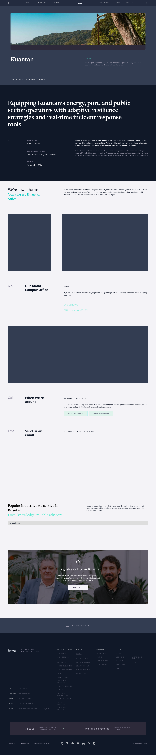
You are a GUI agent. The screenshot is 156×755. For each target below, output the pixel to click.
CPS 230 (60, 690)
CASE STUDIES (102, 664)
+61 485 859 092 (25, 694)
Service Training (64, 677)
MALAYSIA (119, 668)
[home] (79, 3)
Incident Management (62, 703)
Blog (118, 3)
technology (105, 3)
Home (13, 79)
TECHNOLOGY (81, 673)
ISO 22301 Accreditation (63, 694)
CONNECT (119, 653)
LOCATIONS (120, 657)
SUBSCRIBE (136, 662)
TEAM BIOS (100, 657)
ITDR (59, 673)
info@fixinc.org (25, 699)
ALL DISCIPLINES (63, 657)
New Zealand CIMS (65, 699)
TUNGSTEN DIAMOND (83, 670)
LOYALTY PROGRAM (83, 666)
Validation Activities (62, 708)
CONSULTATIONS (102, 661)
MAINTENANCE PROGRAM (81, 654)
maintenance (41, 3)
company (57, 3)
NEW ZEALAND (121, 664)
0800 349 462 (23, 688)
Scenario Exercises (65, 686)
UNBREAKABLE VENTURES (137, 657)
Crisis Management (65, 666)
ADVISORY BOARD (82, 658)
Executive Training (65, 670)
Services (25, 3)
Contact (130, 3)
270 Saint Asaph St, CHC (28, 704)
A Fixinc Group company (140, 743)
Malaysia (32, 79)
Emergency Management (62, 681)
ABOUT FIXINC (102, 653)
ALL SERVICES (62, 653)
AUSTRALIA (120, 661)
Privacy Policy (25, 743)
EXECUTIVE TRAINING (83, 662)
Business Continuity (62, 661)
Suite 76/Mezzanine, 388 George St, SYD (34, 709)
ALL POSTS (136, 653)
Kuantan (42, 79)
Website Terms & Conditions (41, 743)
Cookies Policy (12, 743)
